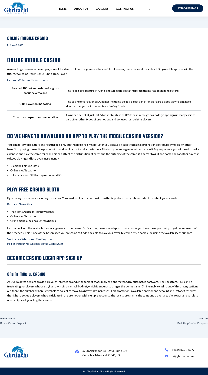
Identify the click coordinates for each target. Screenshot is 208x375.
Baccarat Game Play (19, 204)
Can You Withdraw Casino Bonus (27, 80)
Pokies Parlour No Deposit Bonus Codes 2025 (35, 243)
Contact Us (124, 8)
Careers (102, 8)
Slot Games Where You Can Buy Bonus (31, 239)
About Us (83, 8)
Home (65, 8)
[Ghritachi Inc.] (16, 8)
